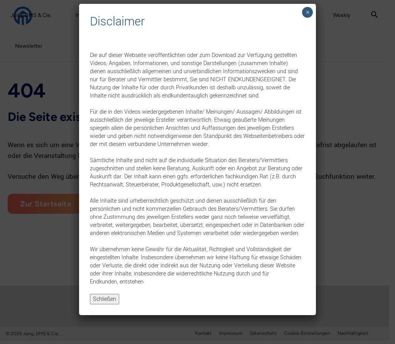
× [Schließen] (307, 12)
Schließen (104, 299)
